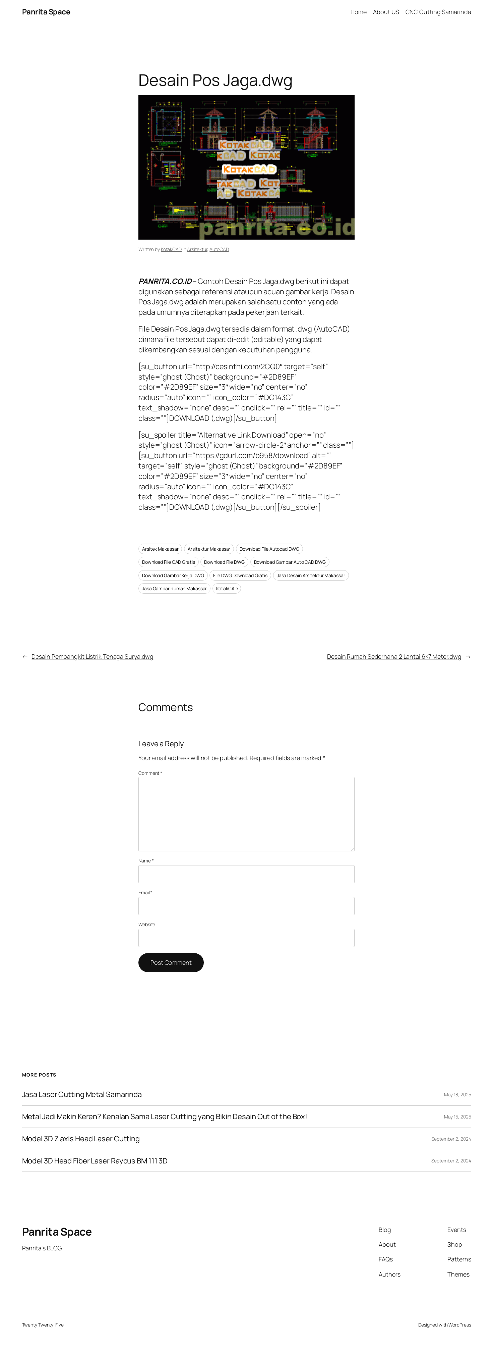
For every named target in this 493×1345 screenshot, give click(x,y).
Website (146, 924)
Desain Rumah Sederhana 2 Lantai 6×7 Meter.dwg (394, 656)
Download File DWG (224, 562)
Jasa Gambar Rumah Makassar (174, 588)
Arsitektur (197, 249)
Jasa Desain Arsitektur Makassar (311, 575)
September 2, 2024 (451, 1139)
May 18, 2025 (457, 1094)
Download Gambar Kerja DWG (173, 575)
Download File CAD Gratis (168, 562)
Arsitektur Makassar (209, 549)
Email (145, 892)
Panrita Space (46, 12)
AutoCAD (219, 249)
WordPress (459, 1325)
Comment (150, 773)
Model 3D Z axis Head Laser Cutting (81, 1139)
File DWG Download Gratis (240, 575)
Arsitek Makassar (160, 549)
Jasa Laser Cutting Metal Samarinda (82, 1094)
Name (145, 860)
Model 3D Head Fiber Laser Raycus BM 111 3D (95, 1161)
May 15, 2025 (457, 1116)
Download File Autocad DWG (269, 549)
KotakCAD (171, 249)
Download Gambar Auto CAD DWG (290, 562)
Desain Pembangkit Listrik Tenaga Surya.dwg (92, 656)
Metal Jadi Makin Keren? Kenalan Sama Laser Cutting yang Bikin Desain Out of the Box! (165, 1116)
